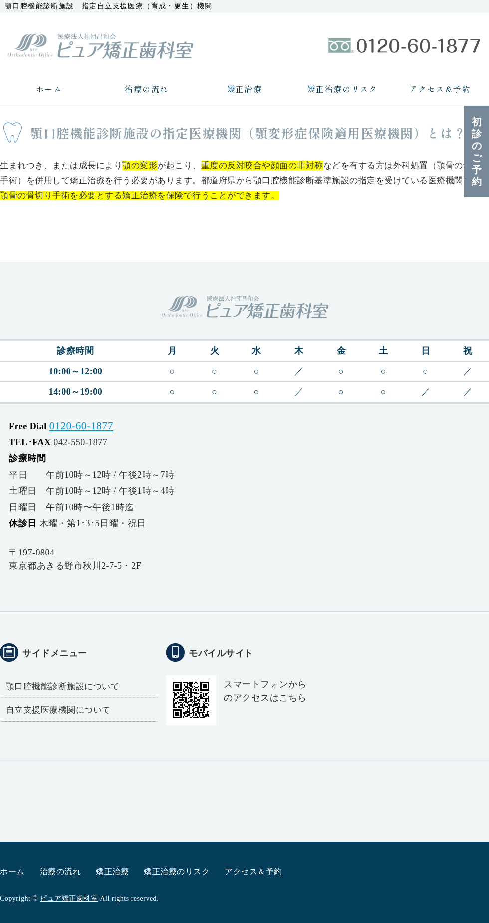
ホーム (49, 89)
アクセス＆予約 (440, 89)
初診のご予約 (477, 151)
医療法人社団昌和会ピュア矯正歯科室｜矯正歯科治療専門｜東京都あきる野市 (100, 45)
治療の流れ (147, 89)
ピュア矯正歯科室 (69, 898)
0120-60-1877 (81, 426)
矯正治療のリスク (342, 89)
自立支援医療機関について (58, 710)
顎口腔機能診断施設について (63, 686)
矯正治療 (244, 89)
